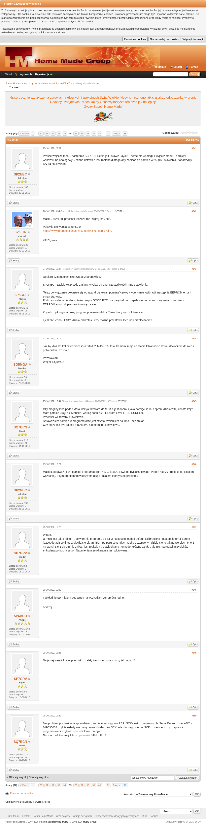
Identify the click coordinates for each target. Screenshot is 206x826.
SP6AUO (20, 616)
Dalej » (116, 133)
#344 (194, 338)
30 (41, 133)
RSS (144, 816)
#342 (194, 211)
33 (59, 133)
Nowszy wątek (37, 777)
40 (99, 133)
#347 (194, 527)
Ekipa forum (12, 816)
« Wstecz (24, 133)
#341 (194, 148)
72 (108, 133)
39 (94, 133)
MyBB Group (90, 822)
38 (88, 133)
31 (47, 133)
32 (53, 133)
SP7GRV (20, 553)
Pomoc (194, 66)
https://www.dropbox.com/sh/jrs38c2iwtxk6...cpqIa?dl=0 (77, 230)
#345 (194, 401)
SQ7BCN (20, 427)
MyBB (65, 822)
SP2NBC (20, 174)
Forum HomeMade (15, 83)
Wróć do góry (63, 816)
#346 (194, 464)
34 (64, 133)
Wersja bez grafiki (82, 816)
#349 (194, 653)
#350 (194, 715)
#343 (194, 269)
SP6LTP (20, 232)
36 (76, 133)
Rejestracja (42, 74)
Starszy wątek (18, 777)
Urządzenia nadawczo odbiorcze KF (47, 83)
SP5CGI (20, 295)
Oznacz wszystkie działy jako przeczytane (117, 816)
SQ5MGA (20, 364)
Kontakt (26, 816)
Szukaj (178, 66)
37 (82, 133)
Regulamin (159, 66)
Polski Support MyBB (50, 822)
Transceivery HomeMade (81, 83)
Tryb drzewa (192, 140)
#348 (194, 590)
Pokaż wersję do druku (21, 793)
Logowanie (25, 74)
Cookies (154, 816)
